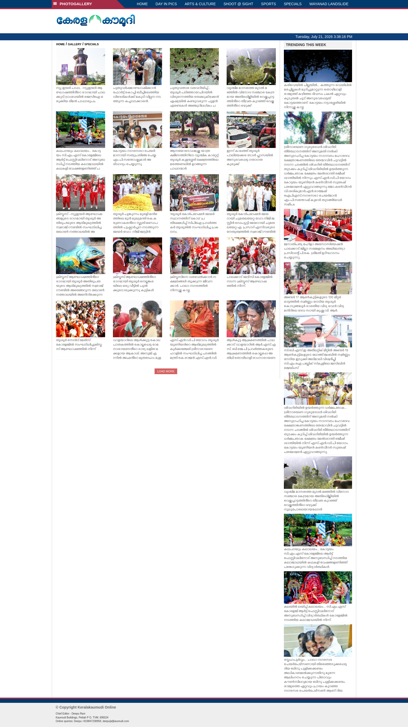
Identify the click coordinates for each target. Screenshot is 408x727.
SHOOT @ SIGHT (238, 4)
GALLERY (74, 44)
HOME (142, 4)
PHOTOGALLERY (72, 4)
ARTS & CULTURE (200, 4)
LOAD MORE (165, 371)
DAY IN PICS (166, 4)
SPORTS (268, 4)
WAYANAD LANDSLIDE (328, 4)
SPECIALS (293, 4)
